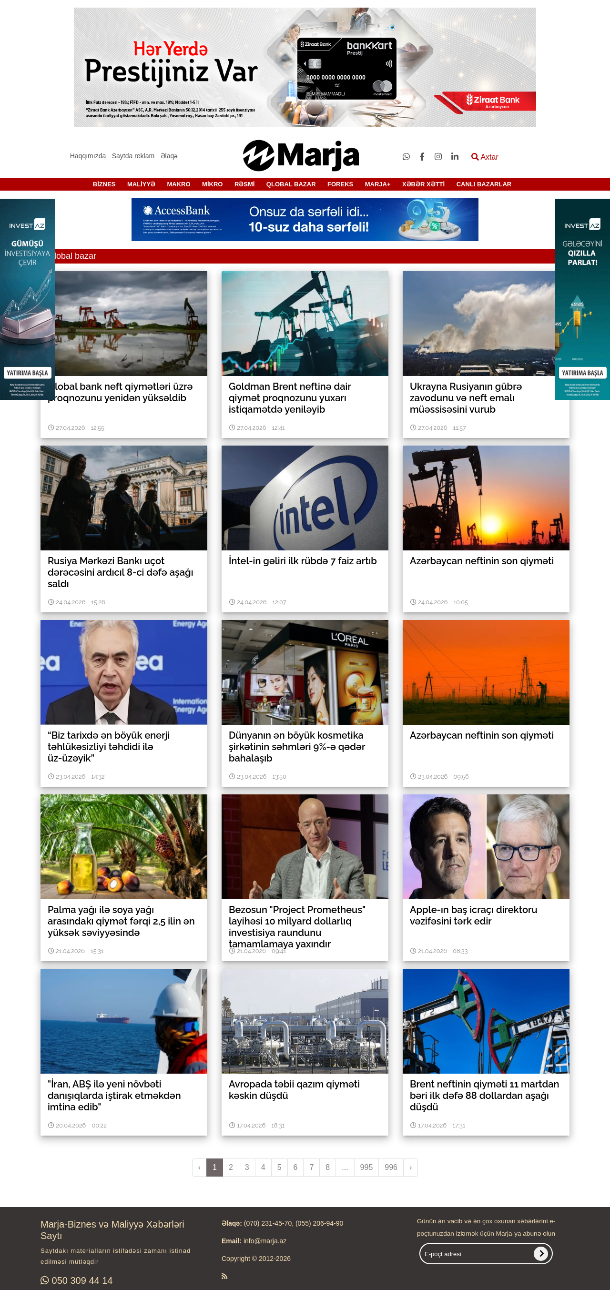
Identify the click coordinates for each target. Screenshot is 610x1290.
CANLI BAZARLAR (484, 184)
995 (366, 1167)
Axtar (484, 157)
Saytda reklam (133, 156)
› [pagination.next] (410, 1167)
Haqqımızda (88, 156)
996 (391, 1167)
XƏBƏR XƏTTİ (423, 184)
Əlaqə (169, 156)
